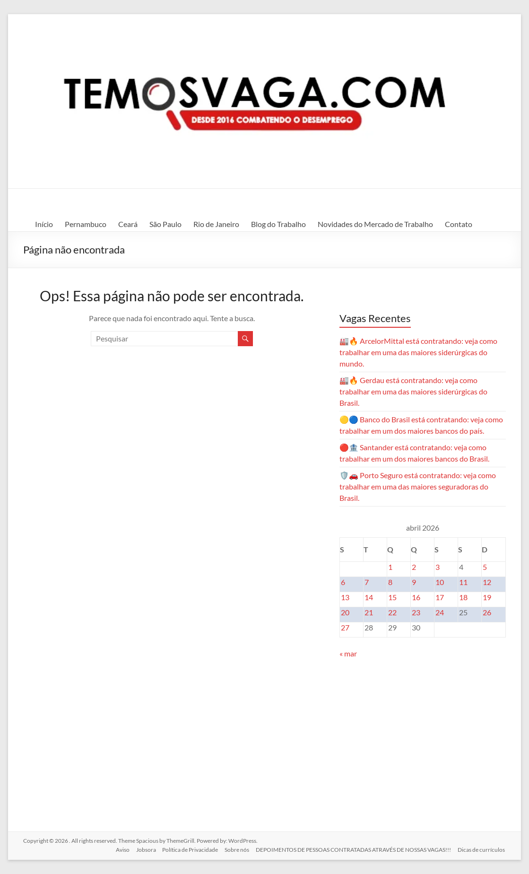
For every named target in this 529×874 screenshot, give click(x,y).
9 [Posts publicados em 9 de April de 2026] (414, 581)
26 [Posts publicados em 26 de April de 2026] (487, 612)
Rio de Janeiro (216, 223)
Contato (458, 223)
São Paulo (165, 223)
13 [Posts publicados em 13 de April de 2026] (345, 597)
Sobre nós (236, 849)
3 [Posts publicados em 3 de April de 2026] (437, 566)
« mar (348, 653)
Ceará (128, 223)
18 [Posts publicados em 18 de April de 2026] (463, 597)
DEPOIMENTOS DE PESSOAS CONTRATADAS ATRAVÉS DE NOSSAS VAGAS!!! (353, 849)
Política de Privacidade (188, 849)
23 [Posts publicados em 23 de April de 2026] (416, 612)
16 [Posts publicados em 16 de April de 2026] (416, 597)
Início (44, 223)
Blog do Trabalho (278, 223)
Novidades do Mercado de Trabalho (375, 223)
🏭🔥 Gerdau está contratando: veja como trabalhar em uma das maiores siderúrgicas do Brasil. (413, 391)
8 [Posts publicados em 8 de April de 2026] (390, 581)
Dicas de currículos (482, 849)
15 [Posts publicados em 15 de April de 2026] (392, 597)
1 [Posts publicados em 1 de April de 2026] (390, 566)
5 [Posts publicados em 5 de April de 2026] (485, 566)
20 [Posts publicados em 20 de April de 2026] (345, 612)
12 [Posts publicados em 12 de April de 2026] (487, 581)
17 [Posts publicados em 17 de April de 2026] (439, 597)
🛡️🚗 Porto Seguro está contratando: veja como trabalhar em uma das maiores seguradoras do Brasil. (417, 486)
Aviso (118, 849)
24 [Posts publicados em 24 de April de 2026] (439, 612)
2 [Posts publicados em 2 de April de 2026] (414, 566)
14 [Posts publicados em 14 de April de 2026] (368, 597)
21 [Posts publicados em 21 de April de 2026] (368, 612)
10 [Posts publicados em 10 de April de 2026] (439, 581)
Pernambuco (85, 223)
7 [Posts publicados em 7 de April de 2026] (366, 581)
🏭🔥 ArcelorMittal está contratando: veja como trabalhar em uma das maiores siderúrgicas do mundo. (418, 352)
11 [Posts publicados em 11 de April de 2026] (463, 581)
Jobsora (143, 849)
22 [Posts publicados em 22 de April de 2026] (392, 612)
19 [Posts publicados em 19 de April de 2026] (487, 597)
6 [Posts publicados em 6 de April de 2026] (343, 581)
